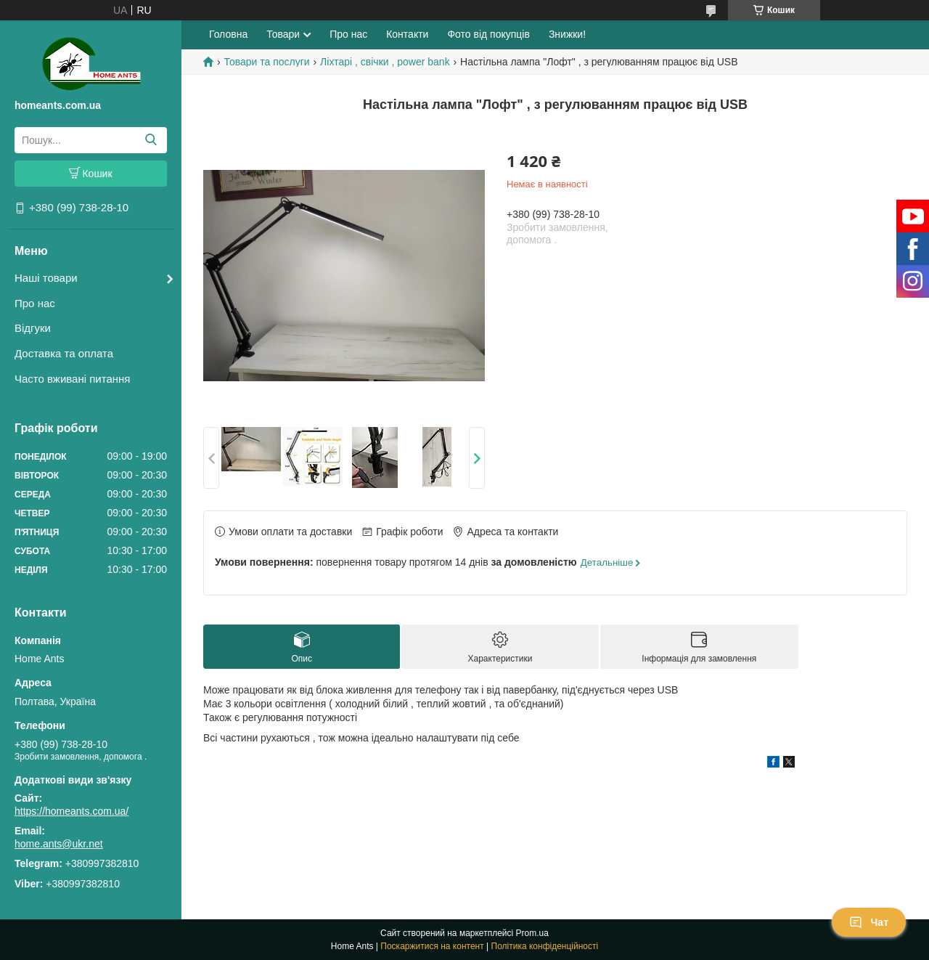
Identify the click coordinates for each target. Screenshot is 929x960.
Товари (283, 34)
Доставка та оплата (64, 353)
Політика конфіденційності (545, 946)
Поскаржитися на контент (431, 946)
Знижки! (567, 34)
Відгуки (33, 328)
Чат (868, 922)
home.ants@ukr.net (59, 844)
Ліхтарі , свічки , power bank (385, 62)
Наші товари (46, 278)
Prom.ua (532, 933)
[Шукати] (150, 140)
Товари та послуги (266, 62)
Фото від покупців (488, 34)
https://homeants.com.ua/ (71, 811)
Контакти (407, 34)
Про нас (35, 303)
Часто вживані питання (72, 379)
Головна (228, 34)
